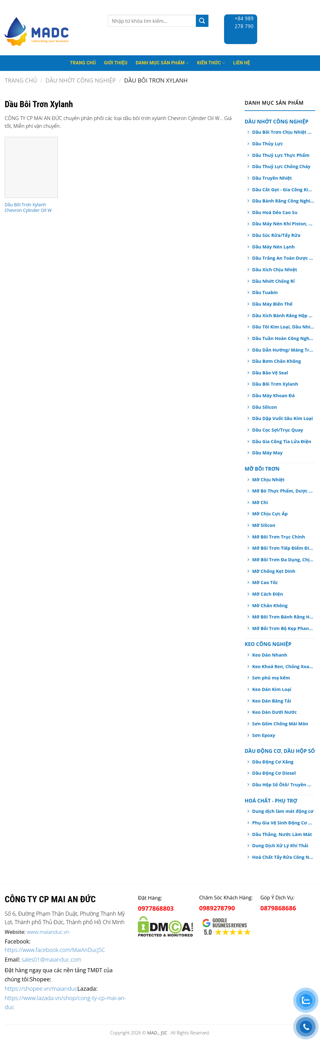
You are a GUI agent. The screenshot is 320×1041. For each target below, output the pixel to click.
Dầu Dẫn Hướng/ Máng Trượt (283, 350)
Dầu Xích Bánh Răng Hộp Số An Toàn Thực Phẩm (283, 315)
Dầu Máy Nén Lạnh (273, 247)
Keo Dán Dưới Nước (274, 712)
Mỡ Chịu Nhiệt (268, 480)
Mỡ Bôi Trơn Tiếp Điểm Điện (283, 548)
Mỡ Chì (260, 502)
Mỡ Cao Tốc (265, 582)
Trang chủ (21, 80)
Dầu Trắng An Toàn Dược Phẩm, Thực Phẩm (283, 258)
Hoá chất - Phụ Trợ (271, 800)
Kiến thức (211, 63)
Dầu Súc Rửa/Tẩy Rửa (276, 235)
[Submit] (202, 21)
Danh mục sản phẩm (162, 63)
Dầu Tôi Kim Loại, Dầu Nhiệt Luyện (283, 327)
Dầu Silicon (264, 407)
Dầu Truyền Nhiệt (272, 178)
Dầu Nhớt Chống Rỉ (273, 281)
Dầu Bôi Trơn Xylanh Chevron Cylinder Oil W (28, 207)
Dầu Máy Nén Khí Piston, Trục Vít (283, 224)
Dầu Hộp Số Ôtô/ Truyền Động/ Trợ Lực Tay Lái (283, 785)
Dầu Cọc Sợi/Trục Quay (277, 430)
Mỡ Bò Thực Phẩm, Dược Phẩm (283, 491)
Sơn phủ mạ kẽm (271, 678)
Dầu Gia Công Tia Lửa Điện (281, 441)
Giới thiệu (116, 63)
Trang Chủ (83, 63)
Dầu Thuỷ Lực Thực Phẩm (280, 155)
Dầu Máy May (267, 453)
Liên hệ (241, 63)
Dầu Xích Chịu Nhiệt (274, 270)
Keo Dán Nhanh (269, 655)
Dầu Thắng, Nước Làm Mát (282, 834)
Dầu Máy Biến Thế (272, 304)
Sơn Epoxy (263, 735)
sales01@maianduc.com (51, 959)
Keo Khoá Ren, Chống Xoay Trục (283, 666)
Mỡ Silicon (263, 525)
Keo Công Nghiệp (268, 644)
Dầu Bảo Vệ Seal (270, 373)
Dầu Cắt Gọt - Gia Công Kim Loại (283, 190)
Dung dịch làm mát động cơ (282, 811)
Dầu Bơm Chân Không (276, 361)
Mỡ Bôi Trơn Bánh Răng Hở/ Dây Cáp (283, 617)
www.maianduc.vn (48, 931)
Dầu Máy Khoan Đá (273, 395)
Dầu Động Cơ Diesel (274, 773)
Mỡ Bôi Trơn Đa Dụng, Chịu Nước (283, 560)
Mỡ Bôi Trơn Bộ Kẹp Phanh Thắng (283, 628)
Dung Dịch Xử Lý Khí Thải (280, 845)
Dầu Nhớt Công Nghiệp (81, 80)
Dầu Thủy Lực (267, 144)
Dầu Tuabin (265, 292)
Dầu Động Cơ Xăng (272, 762)
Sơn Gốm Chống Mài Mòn (280, 724)
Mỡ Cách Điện (267, 594)
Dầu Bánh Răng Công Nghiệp (283, 201)
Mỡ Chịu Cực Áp (270, 514)
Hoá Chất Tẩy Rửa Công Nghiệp (283, 857)
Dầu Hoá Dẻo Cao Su (275, 212)
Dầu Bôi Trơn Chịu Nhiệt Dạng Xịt (283, 132)
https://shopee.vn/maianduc (41, 988)
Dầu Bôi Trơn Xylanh (275, 384)
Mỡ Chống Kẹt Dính (273, 571)
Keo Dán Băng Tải (271, 701)
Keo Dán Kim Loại (271, 689)
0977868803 (155, 908)
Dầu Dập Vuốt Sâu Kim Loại (282, 418)
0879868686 (278, 908)
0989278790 (217, 908)
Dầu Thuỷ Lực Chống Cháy (281, 166)
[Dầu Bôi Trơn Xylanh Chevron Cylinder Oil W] (31, 167)
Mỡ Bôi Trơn (262, 468)
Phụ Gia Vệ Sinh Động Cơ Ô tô (283, 823)
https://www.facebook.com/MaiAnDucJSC (55, 949)
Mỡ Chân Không (270, 605)
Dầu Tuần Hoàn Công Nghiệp (283, 338)
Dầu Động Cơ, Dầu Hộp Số (280, 751)
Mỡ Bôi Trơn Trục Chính (278, 537)
